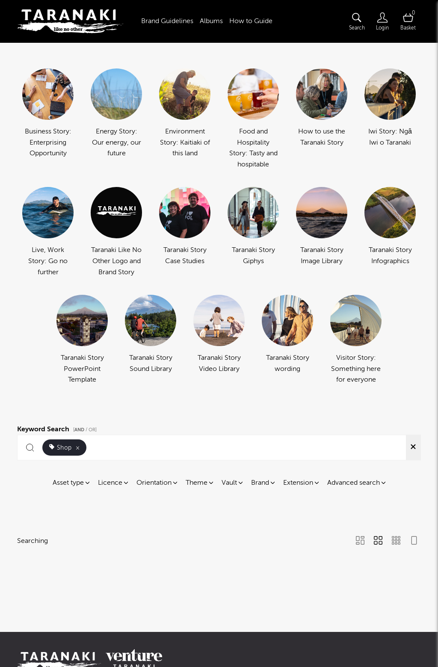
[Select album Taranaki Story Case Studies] (184, 232)
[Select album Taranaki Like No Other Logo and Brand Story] (116, 232)
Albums (211, 21)
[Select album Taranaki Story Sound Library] (150, 340)
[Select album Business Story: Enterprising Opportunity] (48, 119)
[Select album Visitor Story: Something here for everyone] (356, 340)
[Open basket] (408, 21)
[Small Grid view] (396, 541)
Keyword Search (58, 427)
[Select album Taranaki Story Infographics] (390, 232)
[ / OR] (85, 430)
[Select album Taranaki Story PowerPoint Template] (82, 340)
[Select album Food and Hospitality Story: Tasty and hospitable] (253, 119)
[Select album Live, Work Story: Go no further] (48, 232)
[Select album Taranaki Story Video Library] (219, 340)
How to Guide (250, 21)
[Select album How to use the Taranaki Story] (321, 119)
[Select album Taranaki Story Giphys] (253, 232)
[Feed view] (414, 541)
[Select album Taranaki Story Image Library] (321, 232)
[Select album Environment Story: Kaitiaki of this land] (184, 119)
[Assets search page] (357, 21)
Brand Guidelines (167, 21)
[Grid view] (378, 541)
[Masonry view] (360, 541)
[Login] (382, 21)
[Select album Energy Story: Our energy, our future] (116, 119)
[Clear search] (413, 447)
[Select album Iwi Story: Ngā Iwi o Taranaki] (390, 119)
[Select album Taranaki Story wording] (287, 340)
